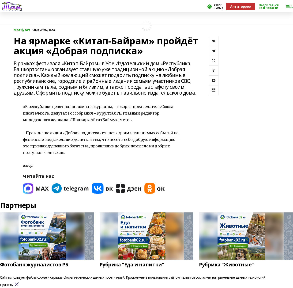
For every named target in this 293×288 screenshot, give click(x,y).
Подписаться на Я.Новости (268, 6)
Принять (6, 285)
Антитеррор (240, 6)
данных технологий (250, 277)
